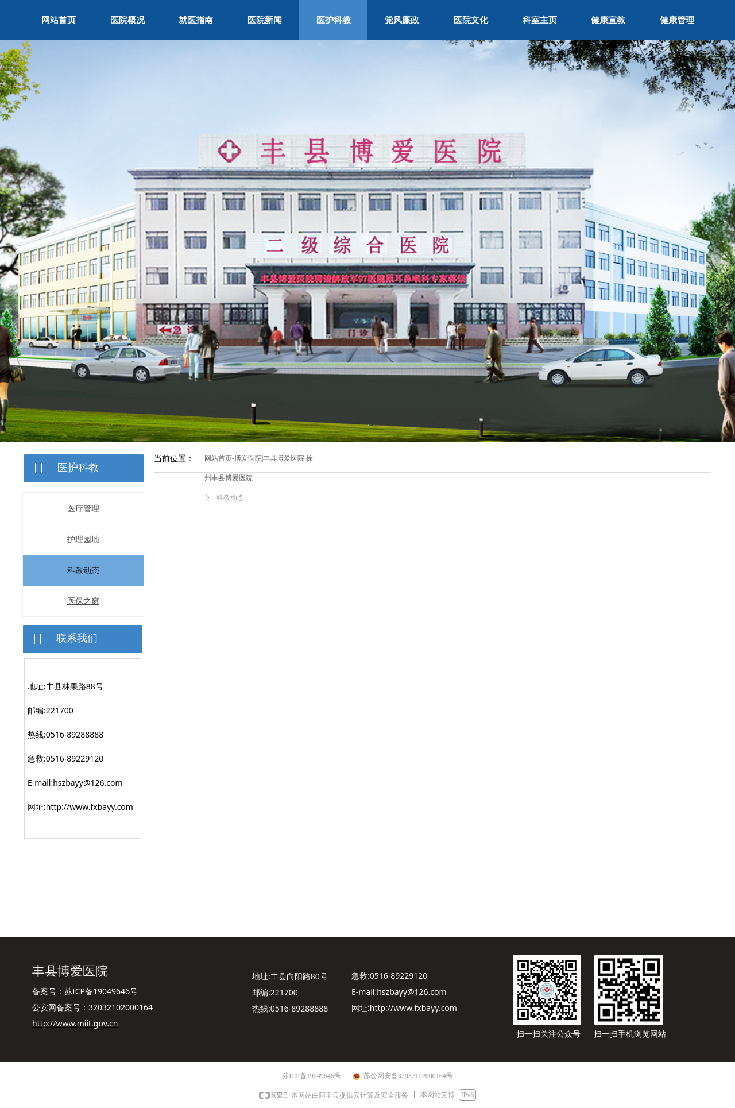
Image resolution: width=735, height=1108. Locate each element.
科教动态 (230, 497)
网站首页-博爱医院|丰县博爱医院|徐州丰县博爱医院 (258, 468)
